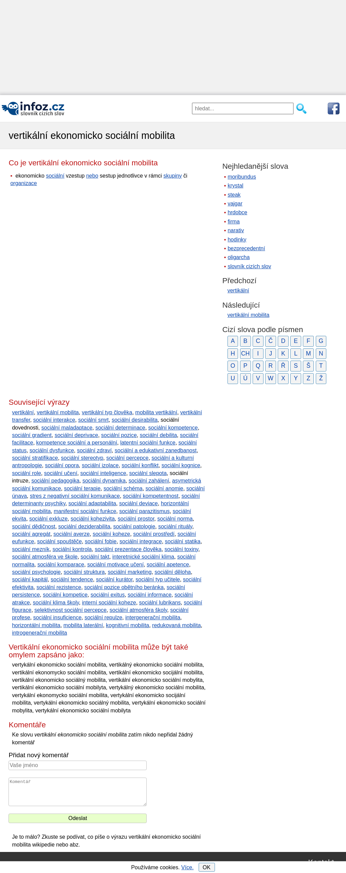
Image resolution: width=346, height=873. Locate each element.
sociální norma (175, 519)
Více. (187, 867)
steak (233, 195)
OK (207, 867)
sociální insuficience (57, 617)
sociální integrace (141, 541)
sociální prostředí (154, 534)
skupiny (172, 176)
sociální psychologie (36, 572)
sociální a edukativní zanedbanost (156, 450)
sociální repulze (103, 617)
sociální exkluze (48, 519)
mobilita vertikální (156, 412)
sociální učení (60, 473)
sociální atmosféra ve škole (44, 557)
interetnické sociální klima (143, 557)
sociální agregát (31, 534)
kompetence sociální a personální (76, 442)
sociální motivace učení (115, 564)
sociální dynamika (104, 481)
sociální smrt (93, 420)
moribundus (241, 177)
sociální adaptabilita (92, 503)
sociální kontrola (72, 549)
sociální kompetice (65, 595)
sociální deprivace (76, 435)
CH (245, 353)
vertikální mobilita (58, 412)
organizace (23, 183)
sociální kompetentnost (151, 496)
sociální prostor (136, 519)
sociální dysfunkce (52, 450)
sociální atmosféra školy (138, 610)
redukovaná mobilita (176, 625)
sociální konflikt (140, 465)
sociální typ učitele (157, 579)
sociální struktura (84, 572)
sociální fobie (100, 541)
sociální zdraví (94, 450)
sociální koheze (111, 534)
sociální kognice (181, 465)
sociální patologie (134, 526)
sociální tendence (72, 579)
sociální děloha (172, 572)
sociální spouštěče (59, 541)
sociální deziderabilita (84, 526)
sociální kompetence (173, 428)
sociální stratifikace (35, 458)
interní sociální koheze (109, 602)
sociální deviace (138, 503)
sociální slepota (148, 473)
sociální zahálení (149, 481)
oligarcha (238, 257)
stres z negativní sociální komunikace (75, 496)
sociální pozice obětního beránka (124, 587)
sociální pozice (119, 435)
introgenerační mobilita (39, 633)
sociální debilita (158, 435)
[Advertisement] (173, 47)
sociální (55, 176)
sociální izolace (100, 465)
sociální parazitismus (144, 511)
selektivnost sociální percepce (70, 610)
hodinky (236, 239)
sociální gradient (32, 435)
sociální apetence (168, 564)
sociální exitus (108, 595)
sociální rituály (175, 526)
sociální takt (94, 557)
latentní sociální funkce (148, 442)
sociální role (26, 473)
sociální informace (149, 595)
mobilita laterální (83, 625)
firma (233, 221)
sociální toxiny (181, 549)
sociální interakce (54, 420)
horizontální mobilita (36, 625)
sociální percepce (127, 458)
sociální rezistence (59, 587)
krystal (235, 185)
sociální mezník (30, 549)
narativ (235, 230)
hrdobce (237, 212)
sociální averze (71, 534)
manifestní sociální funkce (85, 511)
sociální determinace (120, 428)
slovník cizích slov (249, 266)
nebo (92, 176)
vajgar (234, 203)
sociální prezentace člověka (128, 549)
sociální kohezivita (93, 519)
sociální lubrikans (160, 602)
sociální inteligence (103, 473)
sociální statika (183, 541)
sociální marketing (129, 572)
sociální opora (62, 465)
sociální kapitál (30, 579)
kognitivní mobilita (127, 625)
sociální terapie (82, 488)
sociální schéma (123, 488)
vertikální (23, 412)
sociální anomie (164, 488)
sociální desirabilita (135, 420)
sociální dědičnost (33, 526)
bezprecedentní (246, 248)
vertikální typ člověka (107, 412)
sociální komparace (60, 564)
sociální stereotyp (82, 458)
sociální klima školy (56, 602)
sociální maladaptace (66, 428)
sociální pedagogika (55, 481)
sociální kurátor (114, 579)
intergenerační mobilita (152, 617)
